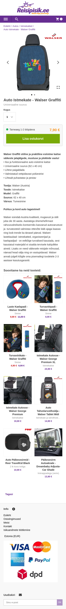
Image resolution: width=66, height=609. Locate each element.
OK (59, 602)
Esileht (7, 26)
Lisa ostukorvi (33, 138)
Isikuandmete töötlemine (17, 530)
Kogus (7, 110)
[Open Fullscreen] (58, 87)
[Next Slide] (58, 62)
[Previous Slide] (8, 62)
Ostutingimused (12, 519)
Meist (6, 522)
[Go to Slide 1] (31, 94)
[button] (10, 117)
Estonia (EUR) (12, 536)
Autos (15, 26)
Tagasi (9, 494)
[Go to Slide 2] (34, 94)
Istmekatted (26, 26)
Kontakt (8, 526)
